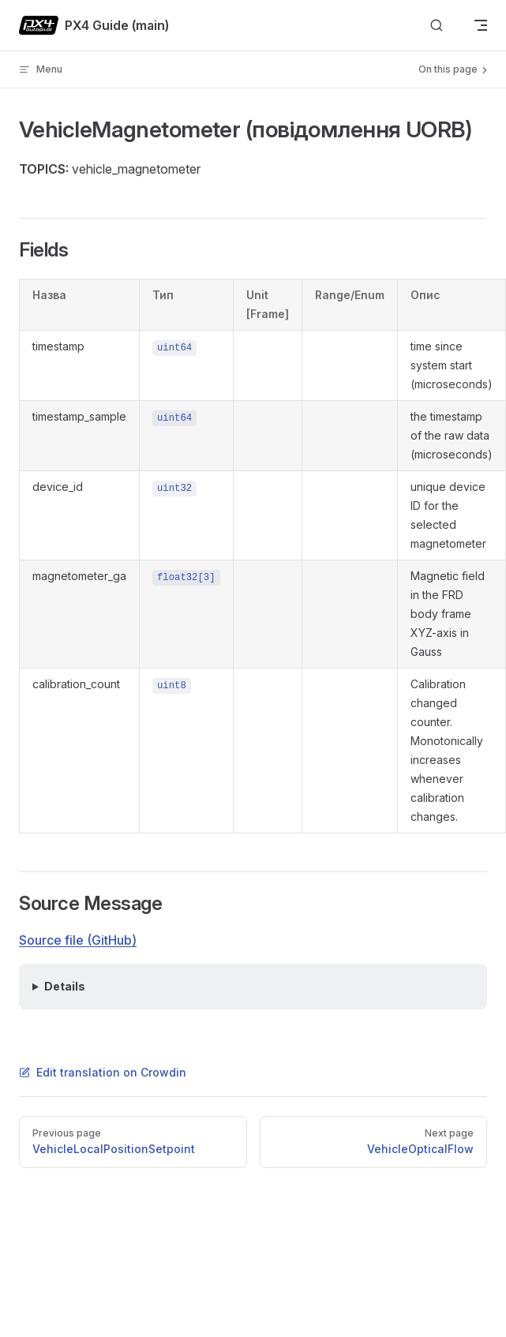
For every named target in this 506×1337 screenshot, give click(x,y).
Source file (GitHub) (78, 940)
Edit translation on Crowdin (102, 1072)
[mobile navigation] (481, 25)
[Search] (436, 25)
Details (64, 986)
